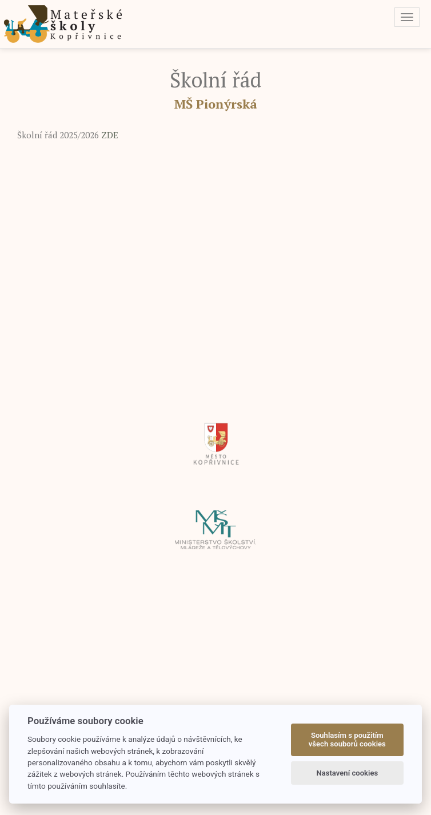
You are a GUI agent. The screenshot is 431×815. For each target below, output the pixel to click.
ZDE (108, 135)
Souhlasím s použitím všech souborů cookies (347, 740)
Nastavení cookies (347, 773)
